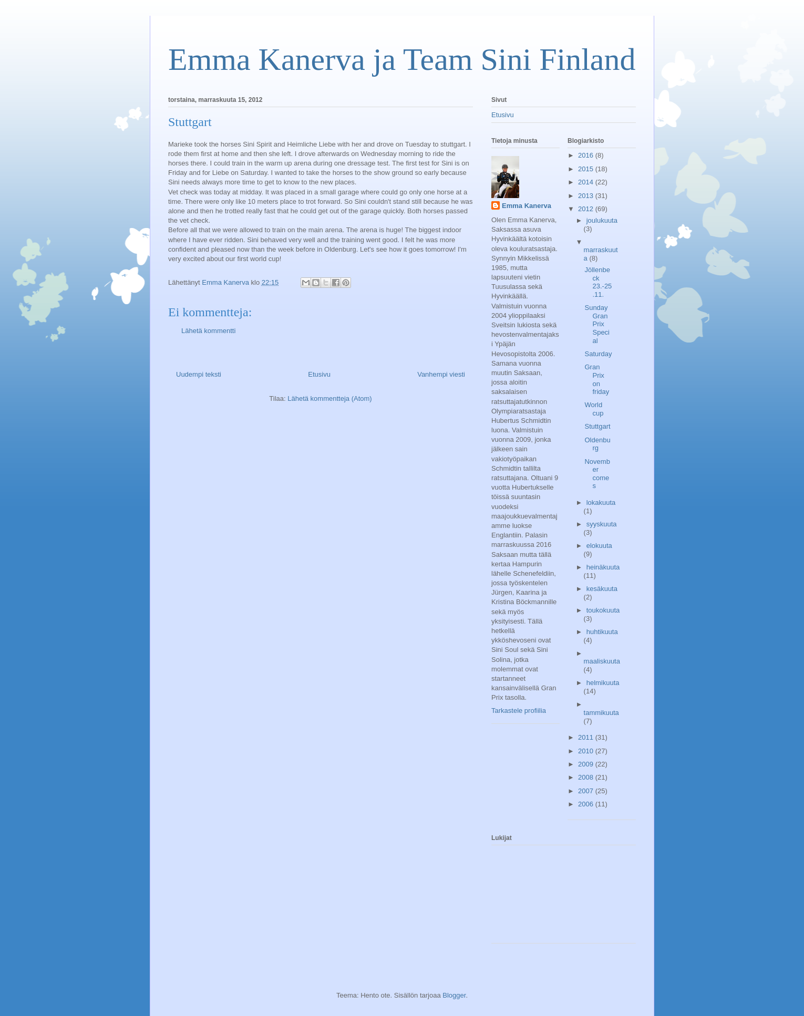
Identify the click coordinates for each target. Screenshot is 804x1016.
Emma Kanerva (526, 206)
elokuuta (599, 546)
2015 (586, 169)
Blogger (454, 995)
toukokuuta (603, 610)
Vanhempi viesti (441, 374)
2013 (586, 196)
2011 (586, 737)
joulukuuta (601, 220)
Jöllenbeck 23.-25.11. (598, 282)
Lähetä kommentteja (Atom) (329, 398)
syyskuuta (601, 524)
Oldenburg (597, 444)
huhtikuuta (602, 632)
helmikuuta (603, 683)
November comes (597, 474)
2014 (586, 182)
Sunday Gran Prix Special (597, 324)
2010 (586, 751)
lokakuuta (601, 502)
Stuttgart (597, 426)
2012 (586, 209)
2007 (586, 791)
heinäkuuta (603, 567)
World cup (593, 409)
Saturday (598, 354)
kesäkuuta (601, 589)
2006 (586, 804)
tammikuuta (601, 713)
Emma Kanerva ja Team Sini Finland (401, 59)
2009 (586, 764)
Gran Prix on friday (596, 379)
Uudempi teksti (198, 374)
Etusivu (319, 374)
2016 (586, 155)
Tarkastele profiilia (518, 710)
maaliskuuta (602, 661)
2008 (586, 777)
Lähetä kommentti (208, 331)
